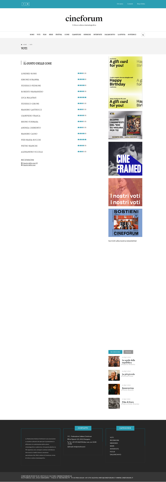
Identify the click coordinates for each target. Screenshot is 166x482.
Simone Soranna (30, 79)
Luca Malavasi (28, 97)
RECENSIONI (27, 160)
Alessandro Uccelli (32, 151)
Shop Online (141, 4)
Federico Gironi (30, 103)
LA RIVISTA (121, 35)
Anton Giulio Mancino (131, 404)
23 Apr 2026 (126, 385)
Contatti (130, 4)
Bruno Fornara (29, 121)
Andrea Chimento (31, 127)
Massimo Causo (29, 133)
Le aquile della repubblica (128, 361)
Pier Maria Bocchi (31, 139)
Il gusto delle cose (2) (30, 163)
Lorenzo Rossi (29, 73)
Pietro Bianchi (29, 145)
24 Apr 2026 (126, 371)
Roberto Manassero (32, 91)
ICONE (67, 35)
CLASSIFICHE (76, 35)
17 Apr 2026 (126, 399)
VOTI (38, 35)
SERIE (51, 35)
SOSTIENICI (132, 35)
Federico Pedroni (31, 85)
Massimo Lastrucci (31, 109)
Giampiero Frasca (30, 115)
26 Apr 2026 (126, 357)
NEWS (112, 446)
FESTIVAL (59, 35)
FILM (44, 35)
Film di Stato (128, 402)
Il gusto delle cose (29, 165)
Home (25, 44)
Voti (31, 44)
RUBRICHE (87, 35)
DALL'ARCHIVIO (110, 35)
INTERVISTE (97, 35)
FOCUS (128, 352)
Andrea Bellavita (129, 364)
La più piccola (128, 374)
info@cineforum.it (79, 447)
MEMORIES (114, 443)
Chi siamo (120, 4)
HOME (32, 35)
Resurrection (128, 388)
